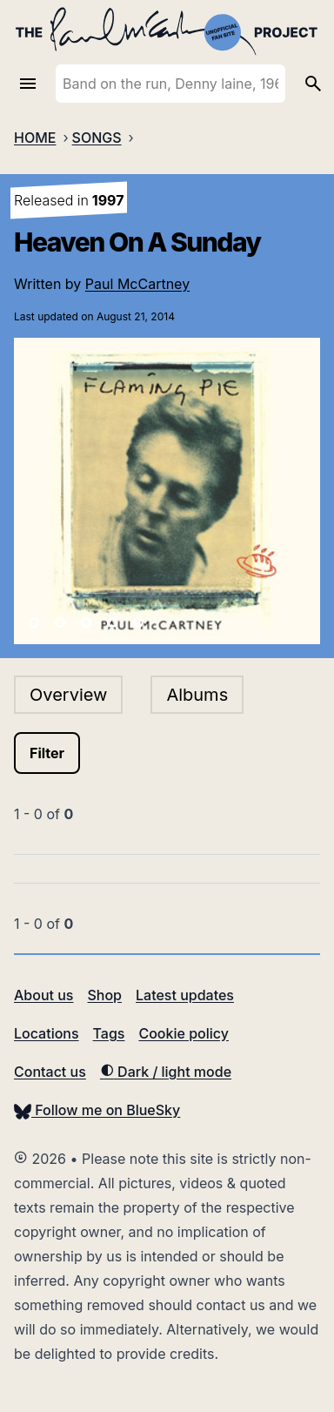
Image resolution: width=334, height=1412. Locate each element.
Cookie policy (183, 1033)
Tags (109, 1033)
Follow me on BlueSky (97, 1110)
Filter (47, 753)
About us (43, 995)
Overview (68, 694)
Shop (104, 995)
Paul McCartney (137, 283)
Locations (46, 1033)
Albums (197, 694)
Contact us (50, 1071)
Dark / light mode (165, 1071)
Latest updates (185, 995)
